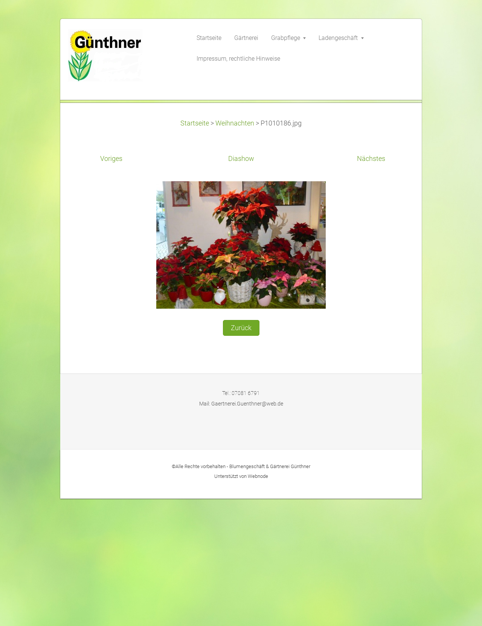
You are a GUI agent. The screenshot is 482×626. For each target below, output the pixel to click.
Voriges (111, 286)
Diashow (241, 286)
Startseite (194, 250)
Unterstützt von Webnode (241, 603)
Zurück (241, 455)
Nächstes (371, 286)
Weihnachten (234, 250)
